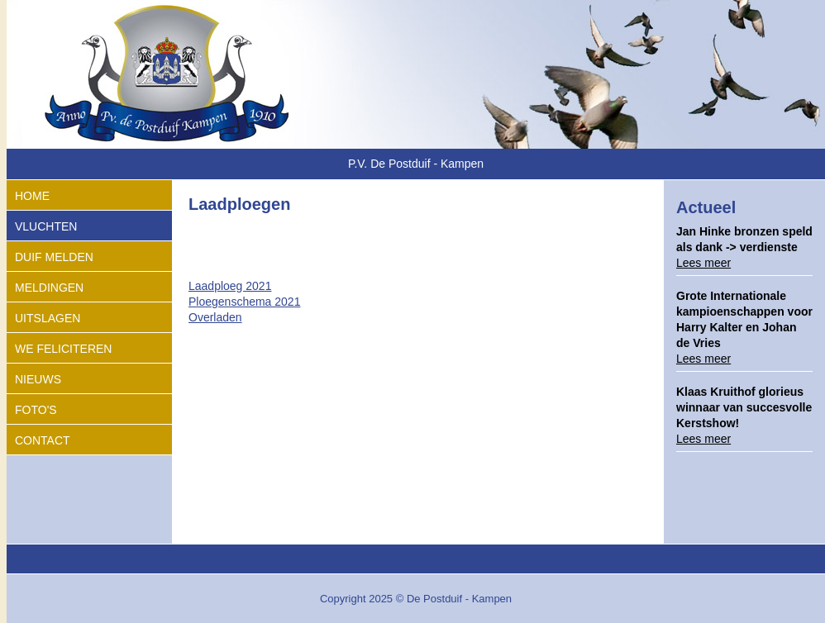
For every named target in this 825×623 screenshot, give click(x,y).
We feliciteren (63, 348)
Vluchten (46, 226)
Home (32, 195)
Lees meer (703, 262)
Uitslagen (47, 318)
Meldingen (49, 287)
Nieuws (38, 379)
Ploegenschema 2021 (244, 301)
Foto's (36, 409)
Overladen (215, 317)
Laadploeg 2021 (229, 285)
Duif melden (54, 257)
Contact (42, 440)
